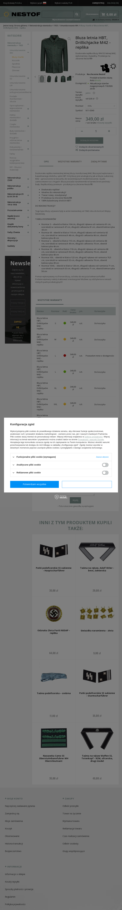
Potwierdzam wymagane (35, 484)
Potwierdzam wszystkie (87, 484)
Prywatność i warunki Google (91, 439)
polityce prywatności (93, 437)
